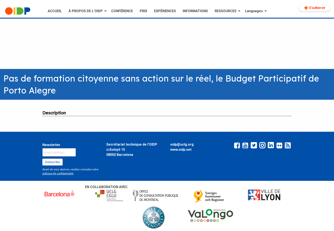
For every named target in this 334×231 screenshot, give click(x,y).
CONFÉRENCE (122, 11)
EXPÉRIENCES (165, 11)
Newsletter (51, 145)
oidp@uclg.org (182, 144)
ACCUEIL (55, 11)
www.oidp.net (180, 150)
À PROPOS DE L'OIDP (86, 11)
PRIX (143, 11)
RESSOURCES (225, 11)
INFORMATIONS (195, 11)
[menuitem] (23, 11)
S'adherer (314, 8)
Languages (254, 11)
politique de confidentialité (57, 173)
